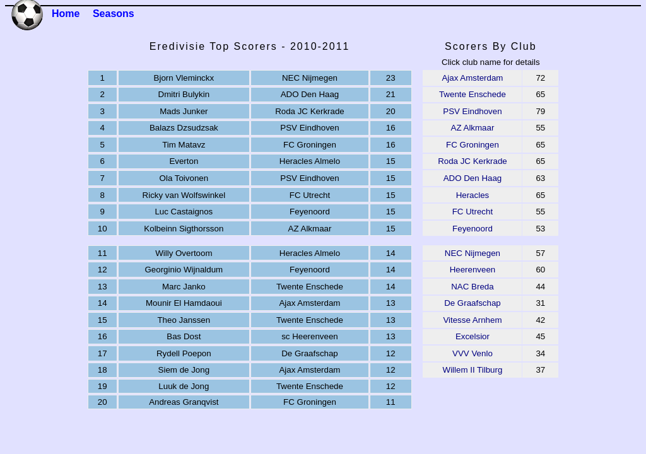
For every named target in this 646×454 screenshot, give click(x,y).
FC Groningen (472, 144)
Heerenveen (473, 269)
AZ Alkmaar (473, 127)
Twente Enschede (472, 94)
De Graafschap (472, 303)
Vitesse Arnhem (472, 320)
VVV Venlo (472, 353)
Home (65, 13)
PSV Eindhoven (472, 111)
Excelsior (472, 336)
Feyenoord (472, 228)
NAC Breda (472, 286)
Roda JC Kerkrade (472, 161)
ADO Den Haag (472, 178)
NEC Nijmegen (472, 253)
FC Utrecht (472, 211)
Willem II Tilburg (473, 370)
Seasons (113, 13)
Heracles (473, 195)
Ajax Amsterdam (472, 78)
